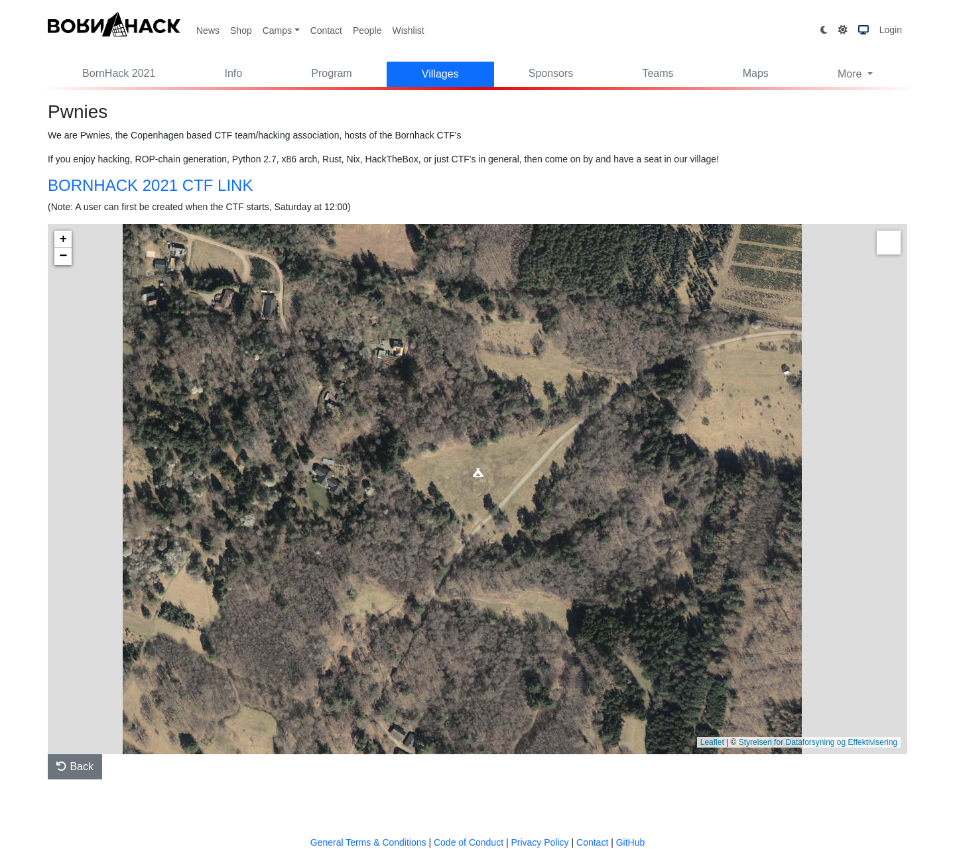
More (851, 74)
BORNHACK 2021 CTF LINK (150, 185)
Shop (241, 30)
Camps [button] (277, 30)
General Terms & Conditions (368, 842)
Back (75, 766)
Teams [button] (657, 73)
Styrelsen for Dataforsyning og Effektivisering (818, 742)
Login (890, 30)
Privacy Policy (539, 842)
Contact (326, 30)
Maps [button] (756, 73)
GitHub (630, 842)
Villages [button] (440, 74)
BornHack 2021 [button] (118, 73)
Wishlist (408, 30)
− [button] (64, 256)
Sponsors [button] (551, 73)
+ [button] (63, 239)
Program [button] (331, 73)
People (367, 30)
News (208, 30)
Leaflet (712, 742)
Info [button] (234, 73)
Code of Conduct (468, 842)
